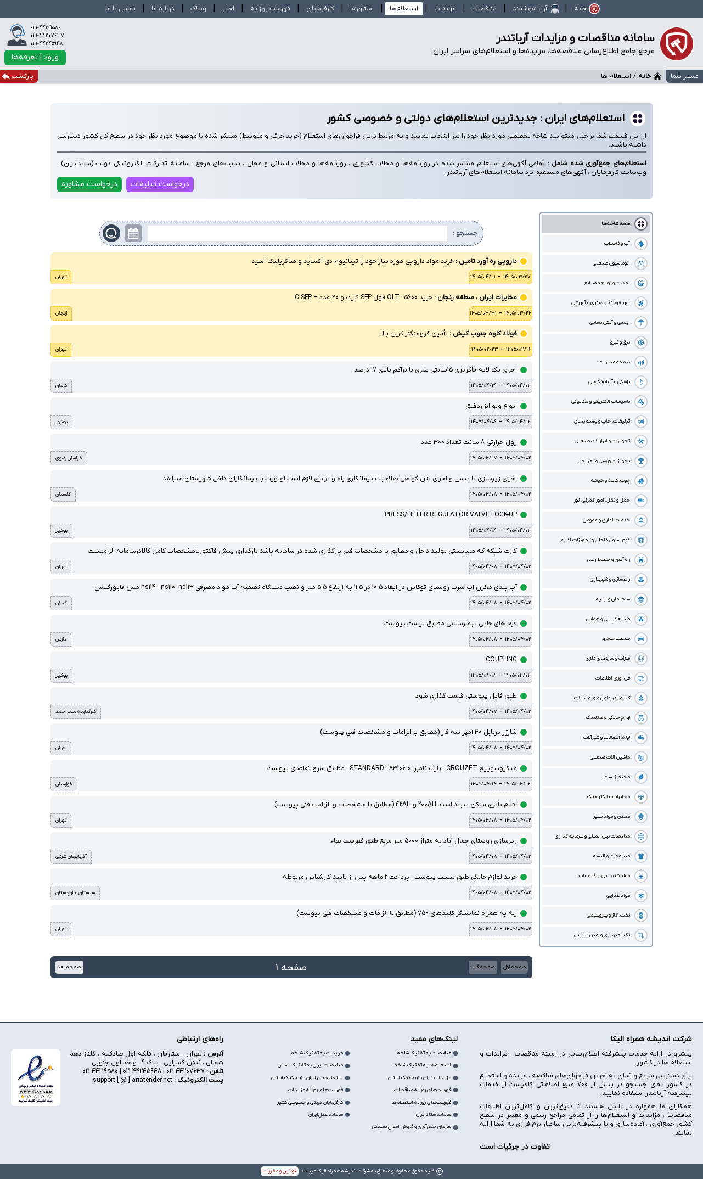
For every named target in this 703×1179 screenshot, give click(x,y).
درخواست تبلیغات (160, 184)
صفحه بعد (69, 966)
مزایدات (445, 8)
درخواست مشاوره (89, 184)
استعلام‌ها (404, 8)
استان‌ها (362, 8)
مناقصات (484, 8)
